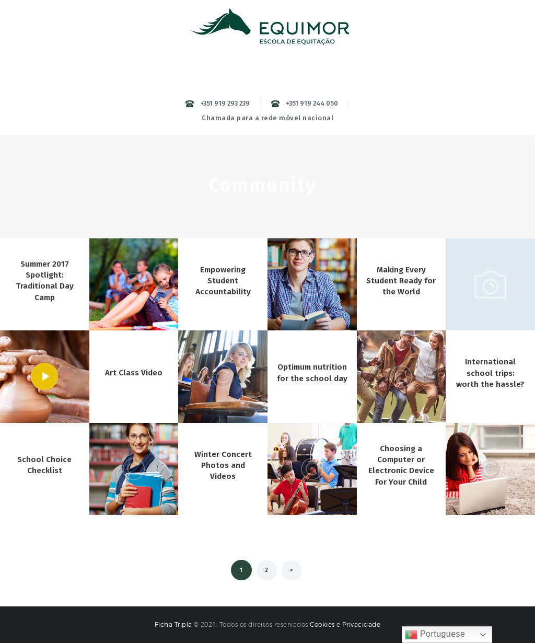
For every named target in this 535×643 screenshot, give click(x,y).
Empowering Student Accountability (223, 280)
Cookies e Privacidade (345, 624)
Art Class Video (133, 372)
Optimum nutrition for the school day (312, 373)
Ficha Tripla (174, 624)
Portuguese (435, 634)
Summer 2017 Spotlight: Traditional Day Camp (44, 280)
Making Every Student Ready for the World (401, 280)
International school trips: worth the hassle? (490, 372)
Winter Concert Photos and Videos (223, 465)
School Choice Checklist (44, 465)
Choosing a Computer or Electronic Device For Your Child (401, 465)
